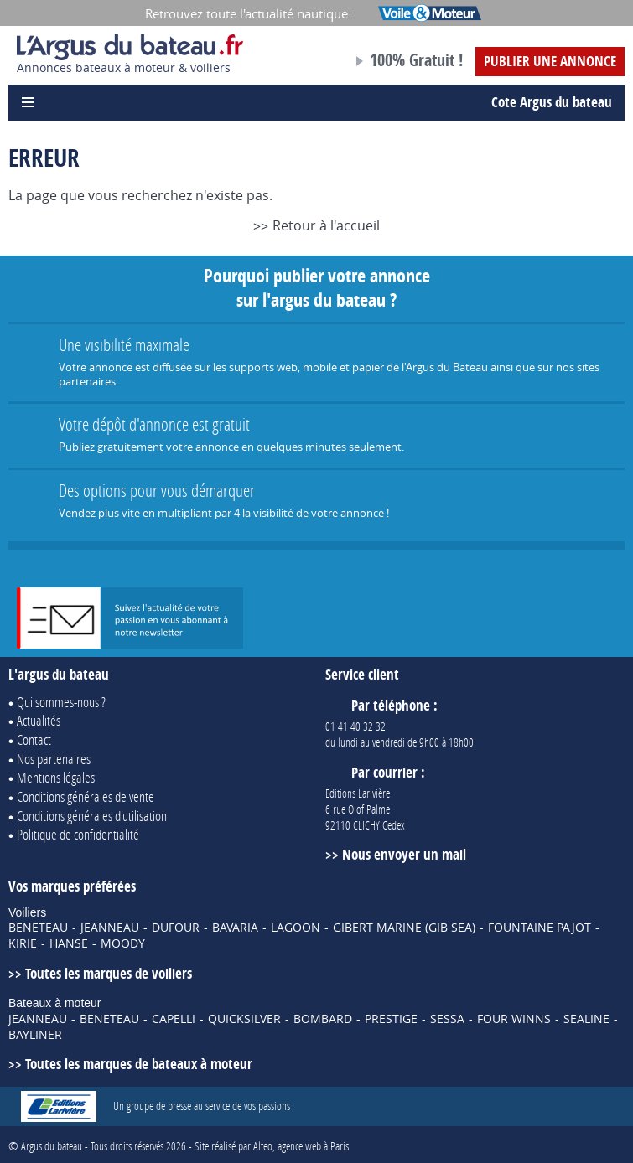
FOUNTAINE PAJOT (539, 927)
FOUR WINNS (514, 1018)
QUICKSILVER (244, 1018)
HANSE (68, 943)
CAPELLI (173, 1018)
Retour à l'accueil (326, 225)
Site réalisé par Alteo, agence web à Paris (272, 1146)
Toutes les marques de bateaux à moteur (138, 1063)
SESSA (447, 1018)
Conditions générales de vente (85, 796)
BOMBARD (322, 1018)
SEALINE (586, 1018)
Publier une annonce (550, 60)
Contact (34, 739)
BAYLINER (35, 1034)
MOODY (123, 943)
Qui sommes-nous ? (61, 701)
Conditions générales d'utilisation (92, 815)
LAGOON (295, 927)
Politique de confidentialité (78, 834)
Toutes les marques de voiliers (108, 973)
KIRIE (22, 943)
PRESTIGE (391, 1018)
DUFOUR (176, 927)
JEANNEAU (109, 927)
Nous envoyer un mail (404, 854)
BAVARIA (235, 927)
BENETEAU (38, 927)
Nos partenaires (54, 758)
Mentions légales (56, 777)
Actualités (38, 720)
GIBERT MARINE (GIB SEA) (404, 927)
